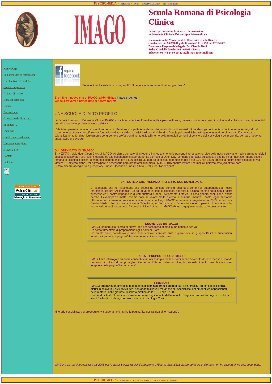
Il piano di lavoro (13, 93)
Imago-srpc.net (127, 97)
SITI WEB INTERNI (170, 4)
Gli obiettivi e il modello (17, 81)
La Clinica (9, 162)
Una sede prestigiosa (14, 143)
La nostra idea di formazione (19, 74)
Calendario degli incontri (17, 118)
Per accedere (10, 112)
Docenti (7, 105)
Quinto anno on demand (16, 137)
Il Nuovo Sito (11, 149)
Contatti (7, 155)
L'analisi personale (13, 99)
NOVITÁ (136, 4)
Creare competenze (14, 87)
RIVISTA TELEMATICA (151, 4)
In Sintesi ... (10, 124)
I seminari (9, 130)
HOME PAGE (125, 4)
